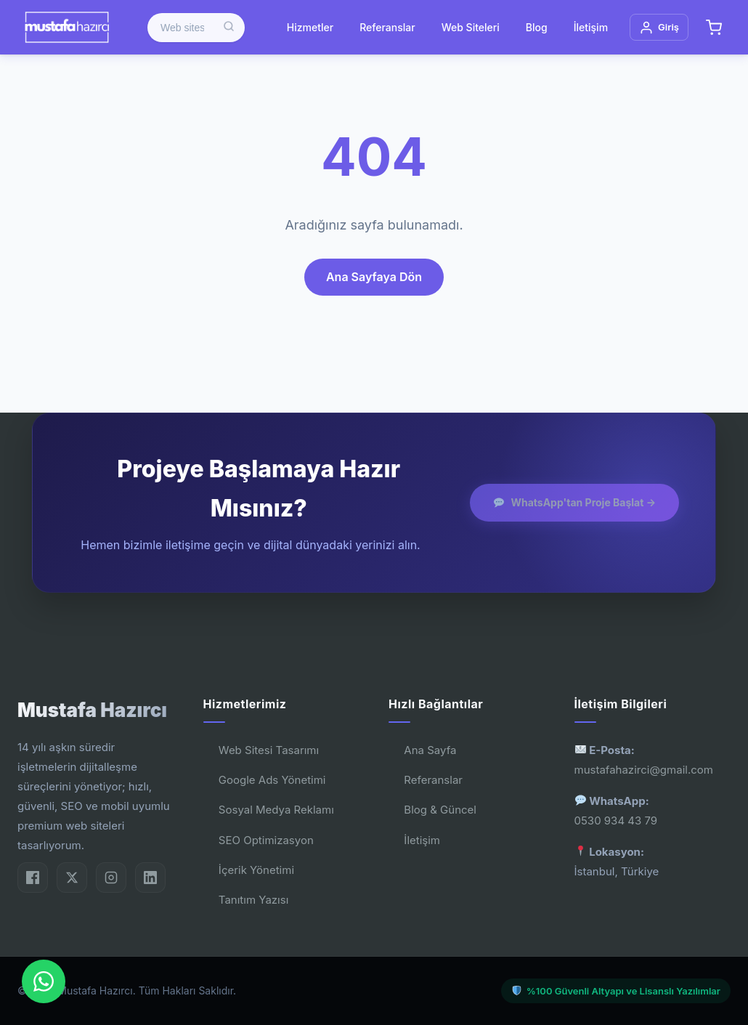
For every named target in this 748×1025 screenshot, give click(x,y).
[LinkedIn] (150, 877)
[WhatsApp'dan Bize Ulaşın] (43, 981)
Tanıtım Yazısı (253, 900)
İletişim (591, 27)
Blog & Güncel (440, 810)
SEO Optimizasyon (266, 840)
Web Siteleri (471, 27)
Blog (537, 27)
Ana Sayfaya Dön (374, 277)
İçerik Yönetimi (256, 870)
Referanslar (387, 27)
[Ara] (229, 27)
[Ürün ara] (196, 27)
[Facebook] (32, 877)
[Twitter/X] (72, 877)
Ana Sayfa (430, 750)
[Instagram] (111, 877)
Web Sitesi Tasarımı (269, 750)
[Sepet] (714, 27)
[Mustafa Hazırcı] (66, 27)
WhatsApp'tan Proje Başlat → (575, 502)
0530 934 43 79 (616, 820)
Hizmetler (310, 27)
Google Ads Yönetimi (272, 780)
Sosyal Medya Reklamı (276, 810)
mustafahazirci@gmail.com (643, 770)
